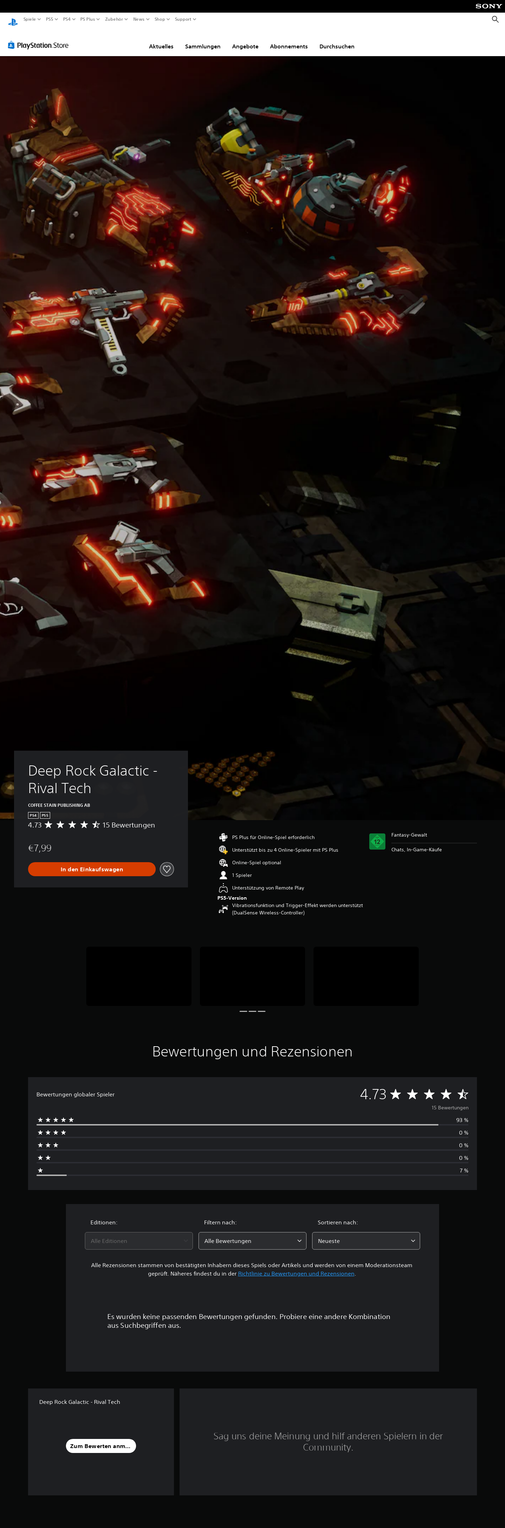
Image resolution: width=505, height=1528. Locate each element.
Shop (160, 19)
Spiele (29, 19)
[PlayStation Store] (40, 38)
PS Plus (87, 19)
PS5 (49, 19)
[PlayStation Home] (13, 19)
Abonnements (289, 39)
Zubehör (114, 19)
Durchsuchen (337, 39)
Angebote (245, 39)
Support (183, 19)
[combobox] (139, 1234)
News (139, 19)
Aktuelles (161, 39)
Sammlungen (203, 39)
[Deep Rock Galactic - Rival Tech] (138, 969)
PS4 (66, 19)
